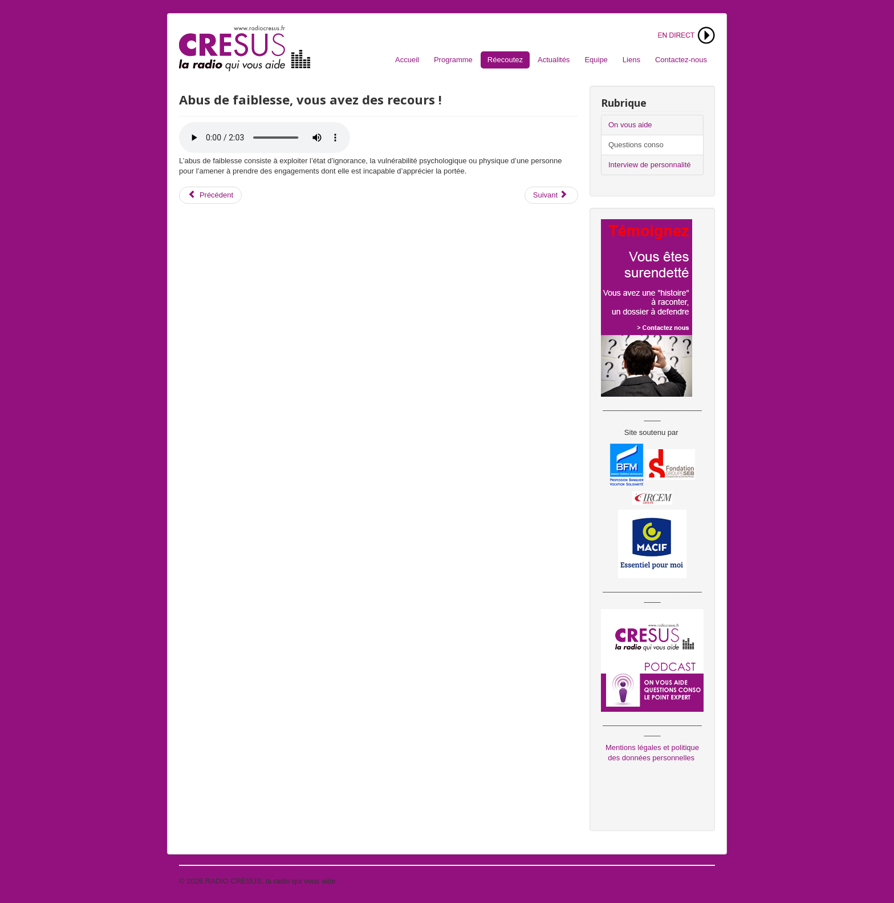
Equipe (595, 59)
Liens (631, 59)
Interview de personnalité (649, 164)
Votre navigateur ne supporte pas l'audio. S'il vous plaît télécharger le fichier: (264, 137)
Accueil (407, 59)
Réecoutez (505, 59)
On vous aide (630, 124)
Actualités (554, 59)
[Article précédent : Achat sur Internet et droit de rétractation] (210, 195)
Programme (453, 59)
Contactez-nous (681, 59)
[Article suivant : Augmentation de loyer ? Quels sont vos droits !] (551, 195)
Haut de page (692, 881)
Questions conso (636, 144)
